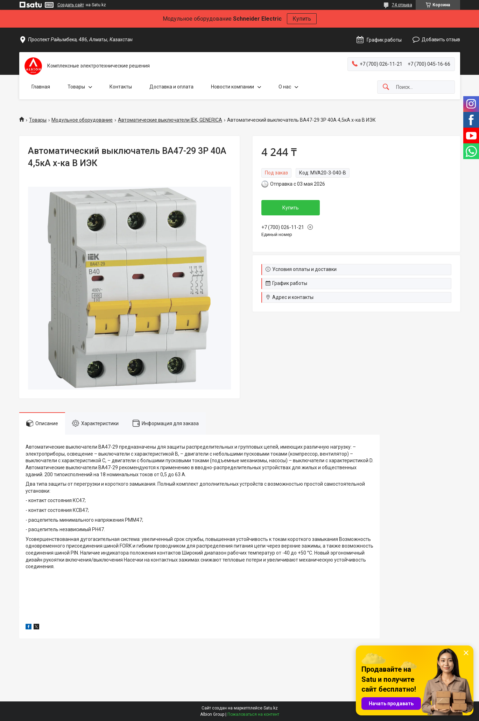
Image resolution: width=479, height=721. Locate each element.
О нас (285, 87)
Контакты (121, 87)
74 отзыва (402, 4)
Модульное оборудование (82, 120)
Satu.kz (270, 708)
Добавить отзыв (441, 39)
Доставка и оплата (171, 87)
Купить (302, 18)
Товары (76, 87)
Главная (40, 87)
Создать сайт (70, 4)
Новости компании (232, 87)
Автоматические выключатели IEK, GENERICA (170, 120)
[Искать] (386, 87)
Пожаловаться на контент (253, 714)
